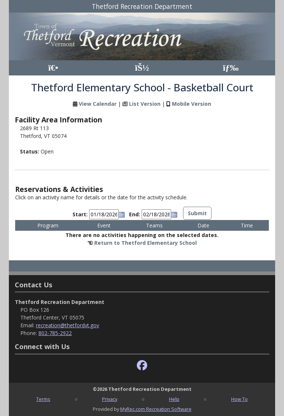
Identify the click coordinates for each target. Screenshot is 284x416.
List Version (144, 103)
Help (174, 399)
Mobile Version (191, 103)
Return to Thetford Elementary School (145, 242)
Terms (43, 399)
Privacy (109, 399)
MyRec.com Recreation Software (156, 409)
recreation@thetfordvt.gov (67, 325)
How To (239, 399)
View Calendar (97, 103)
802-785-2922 (55, 332)
